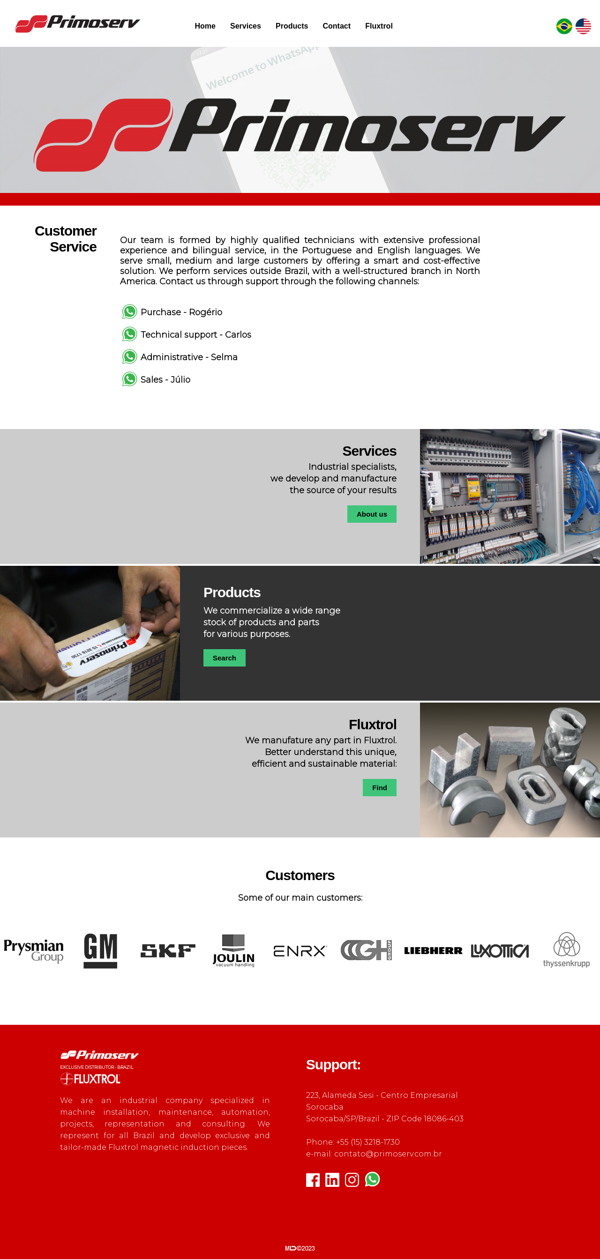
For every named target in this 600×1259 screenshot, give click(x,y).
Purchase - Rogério (181, 312)
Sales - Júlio (165, 380)
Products (292, 26)
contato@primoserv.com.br (388, 1153)
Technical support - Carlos (196, 335)
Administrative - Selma (189, 357)
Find (379, 788)
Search (224, 658)
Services (245, 26)
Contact (336, 26)
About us (372, 514)
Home (205, 26)
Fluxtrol (379, 26)
